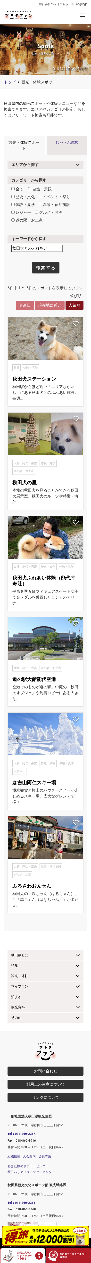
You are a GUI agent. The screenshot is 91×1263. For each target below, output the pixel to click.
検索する (45, 268)
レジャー (21, 212)
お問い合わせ (45, 1071)
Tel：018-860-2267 (21, 1134)
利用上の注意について (45, 1084)
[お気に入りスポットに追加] (75, 324)
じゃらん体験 (67, 142)
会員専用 (45, 1156)
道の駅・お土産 (27, 220)
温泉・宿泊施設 (54, 204)
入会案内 (29, 1156)
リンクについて (45, 1097)
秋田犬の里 (24, 483)
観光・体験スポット (24, 145)
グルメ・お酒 (48, 212)
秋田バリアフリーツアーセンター (31, 1172)
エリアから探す (25, 164)
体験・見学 (23, 204)
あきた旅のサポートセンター (28, 1166)
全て (17, 189)
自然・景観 (40, 189)
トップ (10, 82)
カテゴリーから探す (28, 180)
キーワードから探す (28, 238)
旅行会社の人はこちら (53, 4)
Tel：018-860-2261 (21, 1203)
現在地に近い (49, 305)
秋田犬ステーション (34, 379)
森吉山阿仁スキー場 (34, 783)
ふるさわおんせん (31, 886)
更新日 (25, 305)
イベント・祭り (54, 196)
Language (78, 4)
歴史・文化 (23, 196)
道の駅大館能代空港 (34, 679)
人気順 (74, 305)
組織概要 (14, 1156)
